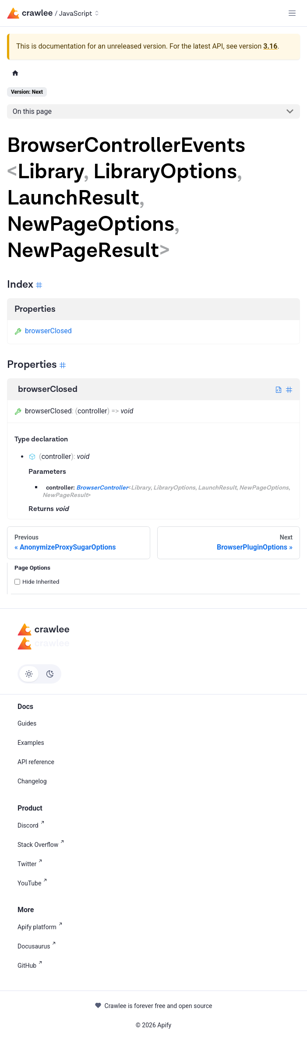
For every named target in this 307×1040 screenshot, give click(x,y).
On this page (32, 111)
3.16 (270, 46)
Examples (31, 742)
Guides (27, 723)
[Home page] (15, 73)
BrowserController (102, 488)
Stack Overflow (42, 844)
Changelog (32, 781)
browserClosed (43, 331)
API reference (36, 761)
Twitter (32, 863)
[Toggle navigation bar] (292, 13)
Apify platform (42, 926)
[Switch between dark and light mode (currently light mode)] (39, 674)
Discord (33, 825)
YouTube (34, 882)
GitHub (32, 965)
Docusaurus (38, 945)
